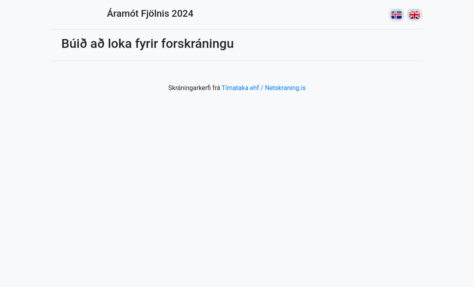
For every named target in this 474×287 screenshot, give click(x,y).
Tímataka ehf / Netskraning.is (264, 88)
